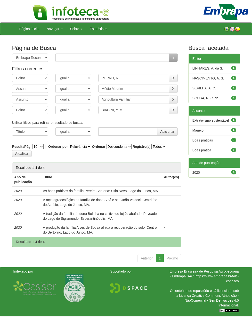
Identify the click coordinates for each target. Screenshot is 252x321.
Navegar (55, 29)
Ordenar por (58, 147)
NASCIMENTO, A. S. (208, 78)
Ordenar (98, 147)
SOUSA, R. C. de (205, 98)
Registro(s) (142, 147)
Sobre (76, 29)
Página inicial (29, 29)
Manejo (197, 130)
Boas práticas (202, 140)
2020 (196, 172)
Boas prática (201, 150)
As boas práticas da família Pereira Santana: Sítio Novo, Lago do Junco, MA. (101, 191)
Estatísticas (98, 29)
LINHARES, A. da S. (207, 68)
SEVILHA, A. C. (204, 88)
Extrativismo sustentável (210, 120)
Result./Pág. (22, 147)
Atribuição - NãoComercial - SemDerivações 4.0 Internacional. (212, 300)
